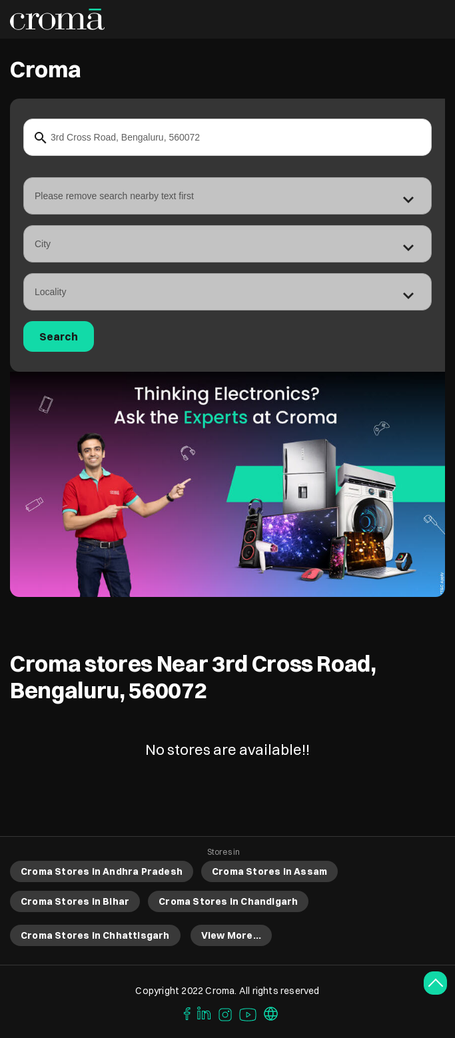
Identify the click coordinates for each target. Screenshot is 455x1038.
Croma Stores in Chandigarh (228, 901)
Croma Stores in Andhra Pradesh (102, 871)
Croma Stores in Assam (269, 871)
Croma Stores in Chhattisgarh (95, 935)
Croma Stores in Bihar (75, 901)
